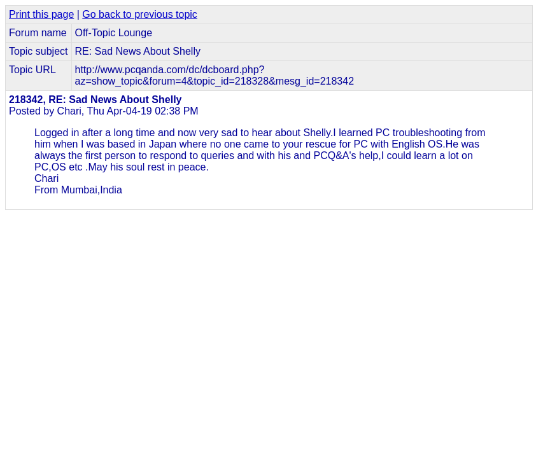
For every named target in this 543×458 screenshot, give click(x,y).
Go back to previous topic (139, 14)
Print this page (41, 14)
